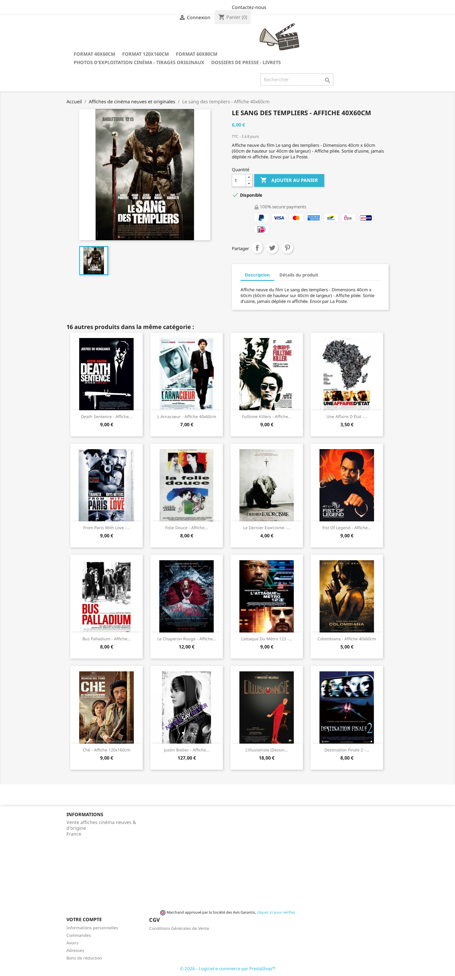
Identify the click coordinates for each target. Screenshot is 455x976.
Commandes (78, 935)
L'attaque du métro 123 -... (266, 638)
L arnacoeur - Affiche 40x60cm (186, 416)
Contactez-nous (249, 7)
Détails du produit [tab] (298, 275)
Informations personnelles (92, 927)
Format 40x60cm (94, 54)
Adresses (75, 950)
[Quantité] (239, 180)
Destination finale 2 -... (346, 750)
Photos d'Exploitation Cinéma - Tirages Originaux (139, 62)
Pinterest (287, 248)
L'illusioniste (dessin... (266, 750)
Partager (257, 248)
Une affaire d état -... (346, 416)
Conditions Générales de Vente (179, 928)
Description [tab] (257, 275)
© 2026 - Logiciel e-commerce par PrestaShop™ (227, 968)
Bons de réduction (84, 958)
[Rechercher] (297, 79)
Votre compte (84, 919)
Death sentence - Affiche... (106, 416)
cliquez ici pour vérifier (276, 912)
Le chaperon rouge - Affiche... (186, 638)
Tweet (272, 248)
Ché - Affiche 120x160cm (106, 750)
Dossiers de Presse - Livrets (246, 62)
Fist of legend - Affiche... (346, 527)
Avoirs (72, 943)
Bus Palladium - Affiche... (106, 638)
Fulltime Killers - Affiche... (267, 416)
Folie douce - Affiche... (186, 527)
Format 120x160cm (145, 54)
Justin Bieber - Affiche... (187, 750)
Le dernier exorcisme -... (266, 527)
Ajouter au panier (289, 180)
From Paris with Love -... (106, 527)
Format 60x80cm (196, 54)
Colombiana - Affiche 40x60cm (346, 638)
